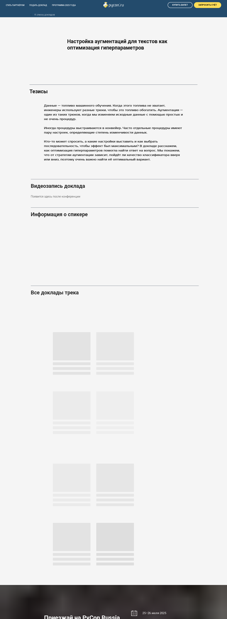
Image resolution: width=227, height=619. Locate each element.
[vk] (36, 583)
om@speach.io (123, 579)
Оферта (163, 573)
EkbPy (76, 559)
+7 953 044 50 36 (124, 573)
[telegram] (31, 583)
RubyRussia (121, 559)
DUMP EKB (34, 556)
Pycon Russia (79, 556)
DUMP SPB (35, 559)
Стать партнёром (15, 5)
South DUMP (165, 559)
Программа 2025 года (64, 5)
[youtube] (41, 583)
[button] (207, 5)
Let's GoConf (166, 556)
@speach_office (123, 576)
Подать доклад (38, 5)
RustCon (120, 556)
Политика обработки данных (173, 579)
